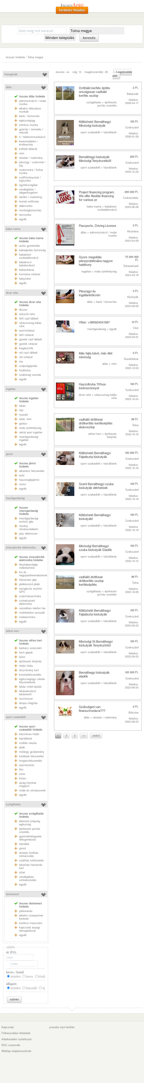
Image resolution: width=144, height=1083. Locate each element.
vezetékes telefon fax (32, 608)
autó (21, 475)
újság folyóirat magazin (27, 784)
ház (21, 410)
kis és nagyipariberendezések (33, 574)
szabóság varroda (30, 374)
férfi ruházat (26, 335)
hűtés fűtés (26, 665)
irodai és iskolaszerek (32, 790)
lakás (22, 405)
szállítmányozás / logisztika (30, 179)
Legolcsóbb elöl (122, 73)
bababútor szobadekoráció (28, 256)
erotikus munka (28, 125)
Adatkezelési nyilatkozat (16, 1039)
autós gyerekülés (29, 245)
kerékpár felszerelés (31, 756)
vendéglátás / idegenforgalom (28, 191)
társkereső (12, 894)
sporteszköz (26, 765)
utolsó (96, 735)
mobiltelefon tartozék (32, 612)
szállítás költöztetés (31, 860)
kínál (41, 976)
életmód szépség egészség (29, 823)
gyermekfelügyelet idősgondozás (30, 838)
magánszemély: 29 (96, 72)
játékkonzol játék (29, 584)
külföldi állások (28, 149)
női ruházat (26, 357)
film (21, 769)
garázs (23, 423)
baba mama (13, 228)
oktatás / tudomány (31, 157)
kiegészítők (26, 348)
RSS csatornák (10, 1045)
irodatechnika (27, 617)
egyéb (22, 219)
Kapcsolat (7, 1027)
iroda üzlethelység (30, 428)
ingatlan (10, 389)
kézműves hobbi (29, 734)
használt (31, 988)
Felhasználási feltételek (15, 1033)
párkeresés (26, 911)
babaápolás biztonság (32, 250)
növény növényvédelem (28, 527)
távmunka (25, 214)
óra (21, 361)
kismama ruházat (29, 274)
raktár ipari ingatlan (30, 432)
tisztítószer (26, 698)
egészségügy (27, 120)
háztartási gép (28, 579)
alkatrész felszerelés (31, 471)
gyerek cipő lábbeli (30, 339)
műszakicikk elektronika (21, 547)
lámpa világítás (28, 703)
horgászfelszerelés (30, 760)
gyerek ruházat (28, 343)
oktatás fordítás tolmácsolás (28, 854)
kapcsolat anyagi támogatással (29, 929)
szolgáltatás (13, 804)
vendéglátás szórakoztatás (27, 878)
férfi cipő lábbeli (28, 318)
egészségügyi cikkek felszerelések (32, 681)
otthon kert (12, 631)
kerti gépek (26, 652)
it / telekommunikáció (32, 137)
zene (22, 774)
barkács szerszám (30, 648)
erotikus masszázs (30, 923)
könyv (22, 778)
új (43, 988)
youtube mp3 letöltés (62, 1027)
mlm (21, 153)
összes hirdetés (15, 57)
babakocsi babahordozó (27, 264)
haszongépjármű (29, 479)
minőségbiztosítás (30, 210)
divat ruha (12, 292)
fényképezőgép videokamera (28, 566)
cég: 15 (76, 72)
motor (22, 484)
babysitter (25, 278)
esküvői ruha (27, 314)
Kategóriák (11, 74)
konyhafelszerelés (30, 674)
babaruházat (26, 269)
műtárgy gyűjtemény (31, 751)
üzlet (22, 872)
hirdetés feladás (72, 10)
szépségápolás (28, 366)
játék (22, 747)
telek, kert (25, 419)
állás (9, 87)
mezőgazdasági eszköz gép (28, 520)
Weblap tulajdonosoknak (16, 1051)
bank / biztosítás (29, 116)
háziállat (24, 844)
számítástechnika (30, 596)
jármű (9, 454)
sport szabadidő (16, 717)
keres (29, 976)
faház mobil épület (30, 686)
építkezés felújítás (30, 661)
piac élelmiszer (28, 533)
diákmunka (25, 205)
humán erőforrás (29, 201)
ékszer (23, 309)
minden (15, 976)
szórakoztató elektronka (27, 602)
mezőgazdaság (15, 498)
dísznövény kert (29, 670)
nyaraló (23, 414)
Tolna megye (35, 57)
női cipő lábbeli (28, 352)
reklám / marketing (30, 197)
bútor (22, 657)
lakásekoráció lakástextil (27, 693)
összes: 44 (62, 72)
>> (84, 735)
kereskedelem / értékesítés (28, 143)
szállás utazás (28, 743)
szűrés (14, 999)
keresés (89, 38)
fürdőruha (24, 370)
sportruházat (27, 330)
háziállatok (25, 738)
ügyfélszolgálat (28, 185)
